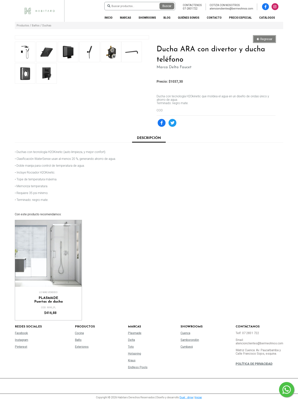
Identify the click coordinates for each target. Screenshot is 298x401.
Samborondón (190, 340)
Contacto (214, 17)
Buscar (166, 6)
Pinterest (21, 347)
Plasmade (134, 333)
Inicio (109, 17)
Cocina (79, 333)
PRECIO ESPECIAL (240, 17)
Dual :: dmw (186, 397)
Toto (131, 347)
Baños (36, 25)
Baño (78, 340)
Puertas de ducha (48, 300)
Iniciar (198, 397)
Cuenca (185, 333)
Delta (131, 340)
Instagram (21, 340)
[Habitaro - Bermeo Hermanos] (39, 11)
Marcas (125, 17)
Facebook (21, 333)
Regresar (266, 39)
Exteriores (82, 347)
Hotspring (134, 353)
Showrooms (147, 17)
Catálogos (267, 17)
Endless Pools (137, 367)
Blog (166, 17)
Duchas (46, 25)
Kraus (132, 360)
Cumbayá (187, 347)
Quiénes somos (188, 17)
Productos (23, 25)
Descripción (149, 138)
